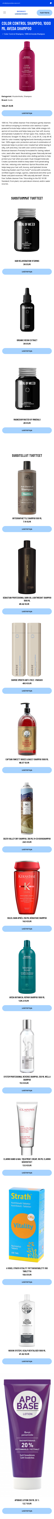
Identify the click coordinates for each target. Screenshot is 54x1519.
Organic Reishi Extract (27, 340)
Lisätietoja (27, 113)
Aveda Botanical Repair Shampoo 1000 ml (27, 997)
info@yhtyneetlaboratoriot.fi (11, 3)
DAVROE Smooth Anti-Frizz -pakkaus (27, 680)
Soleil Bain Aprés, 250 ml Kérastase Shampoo (27, 918)
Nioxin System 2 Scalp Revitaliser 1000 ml (27, 1350)
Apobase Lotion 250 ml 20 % (27, 1500)
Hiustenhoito (17, 96)
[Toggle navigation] (5, 12)
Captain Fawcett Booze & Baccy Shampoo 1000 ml (27, 759)
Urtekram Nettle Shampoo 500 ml (27, 518)
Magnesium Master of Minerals (27, 419)
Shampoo (28, 96)
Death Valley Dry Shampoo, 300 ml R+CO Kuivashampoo (27, 838)
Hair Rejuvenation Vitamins (27, 260)
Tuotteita (44, 13)
